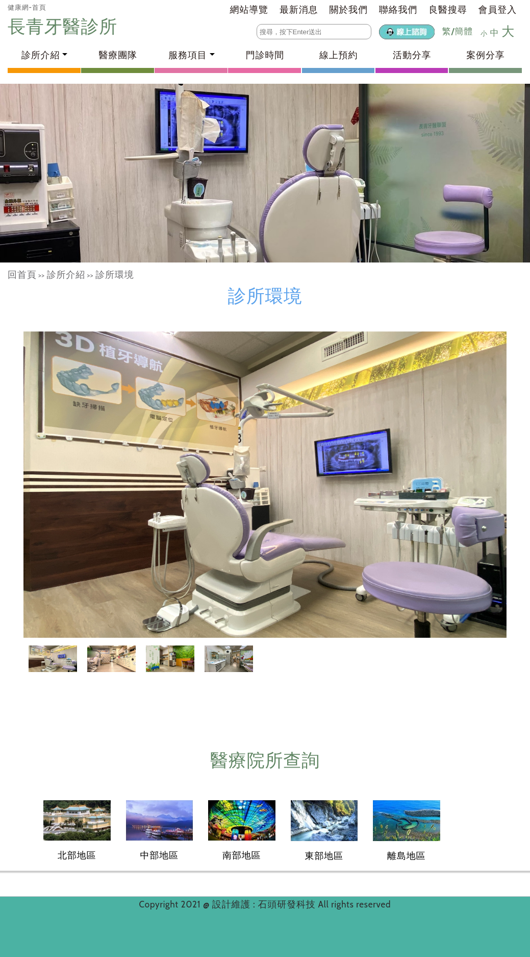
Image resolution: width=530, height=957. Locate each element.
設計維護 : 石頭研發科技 (265, 904)
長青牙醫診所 (65, 26)
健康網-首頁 (27, 7)
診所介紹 (66, 274)
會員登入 (497, 9)
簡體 (464, 31)
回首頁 (22, 274)
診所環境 (114, 274)
